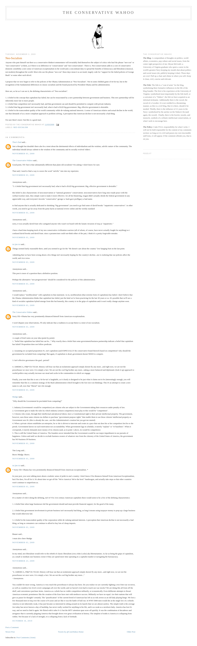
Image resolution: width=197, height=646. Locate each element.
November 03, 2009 (23, 153)
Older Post (131, 632)
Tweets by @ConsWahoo (68, 632)
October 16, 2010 (22, 621)
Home (81, 632)
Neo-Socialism (13, 58)
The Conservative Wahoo (98, 12)
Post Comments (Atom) (26, 637)
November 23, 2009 (23, 561)
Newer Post (10, 632)
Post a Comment (12, 627)
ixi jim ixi (16, 244)
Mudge (15, 397)
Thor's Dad (16, 142)
